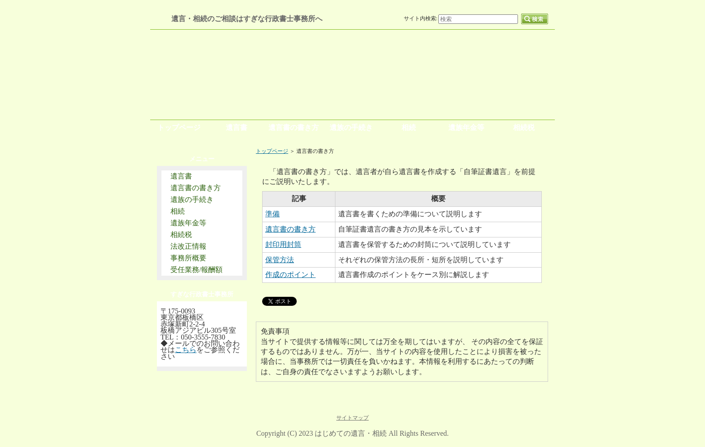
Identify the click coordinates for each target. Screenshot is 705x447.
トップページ (272, 151)
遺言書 (181, 176)
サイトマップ (352, 418)
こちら (185, 349)
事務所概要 (188, 258)
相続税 (181, 234)
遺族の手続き (192, 199)
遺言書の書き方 (195, 188)
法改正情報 (188, 246)
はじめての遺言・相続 (351, 433)
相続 (177, 211)
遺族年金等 (188, 223)
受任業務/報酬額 (196, 269)
